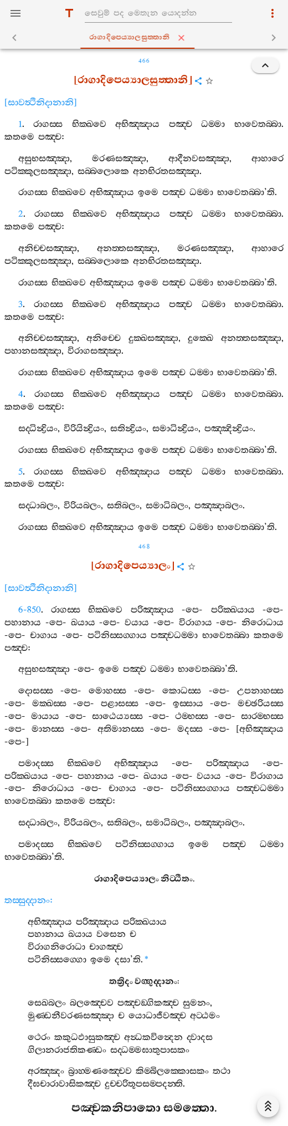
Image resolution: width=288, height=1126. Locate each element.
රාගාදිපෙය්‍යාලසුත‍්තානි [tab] (146, 38)
